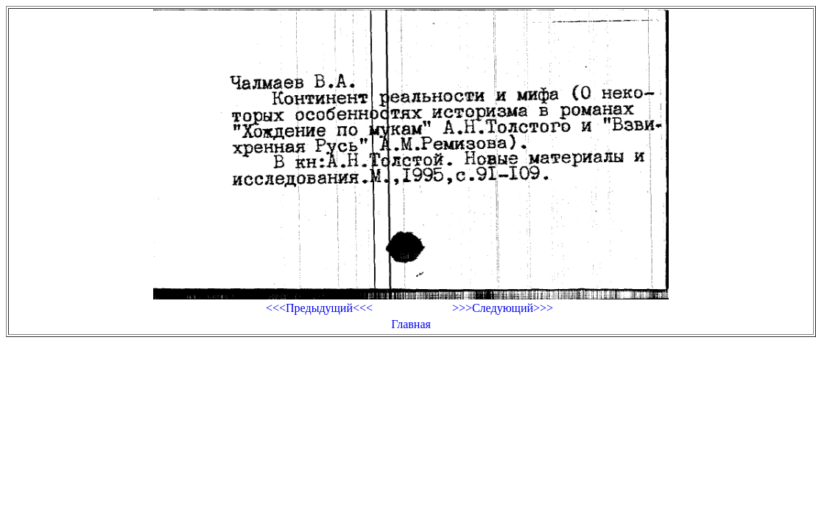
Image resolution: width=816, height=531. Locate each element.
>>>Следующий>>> (502, 308)
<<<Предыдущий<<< (319, 308)
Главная (411, 324)
